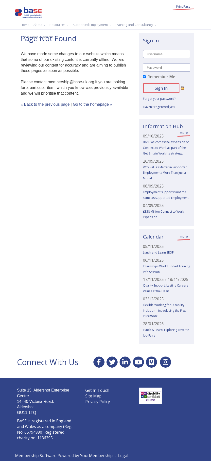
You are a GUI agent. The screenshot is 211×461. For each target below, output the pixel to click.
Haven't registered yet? (159, 107)
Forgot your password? (159, 99)
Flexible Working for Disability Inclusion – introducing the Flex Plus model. (164, 310)
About (40, 24)
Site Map (93, 396)
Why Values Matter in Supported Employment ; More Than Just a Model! (165, 173)
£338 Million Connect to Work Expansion (163, 214)
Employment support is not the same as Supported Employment (166, 195)
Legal (123, 455)
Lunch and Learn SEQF (158, 252)
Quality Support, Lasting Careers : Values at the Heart (166, 288)
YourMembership (96, 455)
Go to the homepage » (92, 104)
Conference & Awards (39, 37)
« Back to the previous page (45, 104)
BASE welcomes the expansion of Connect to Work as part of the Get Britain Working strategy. (166, 147)
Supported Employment (92, 24)
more (184, 132)
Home (25, 24)
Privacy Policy (97, 401)
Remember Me (161, 76)
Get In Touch (97, 390)
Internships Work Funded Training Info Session (166, 269)
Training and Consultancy (135, 24)
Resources (59, 24)
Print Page (183, 6)
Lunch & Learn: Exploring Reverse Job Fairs (166, 333)
